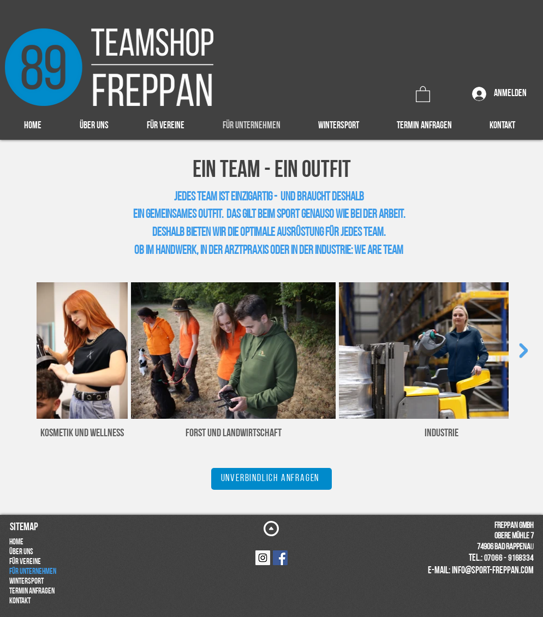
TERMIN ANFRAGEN (32, 592)
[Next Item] (524, 350)
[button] (423, 93)
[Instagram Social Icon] (262, 557)
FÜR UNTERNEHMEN (32, 572)
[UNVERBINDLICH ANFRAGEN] (271, 479)
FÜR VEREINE (25, 562)
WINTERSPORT (26, 582)
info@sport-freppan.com (493, 571)
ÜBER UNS (21, 552)
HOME (16, 542)
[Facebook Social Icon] (280, 557)
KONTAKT (20, 601)
